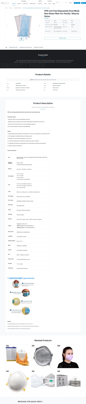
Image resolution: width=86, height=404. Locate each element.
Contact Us (40, 3)
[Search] (66, 2)
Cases (49, 3)
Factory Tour (25, 3)
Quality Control (32, 3)
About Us (19, 3)
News (45, 3)
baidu (54, 3)
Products (14, 3)
